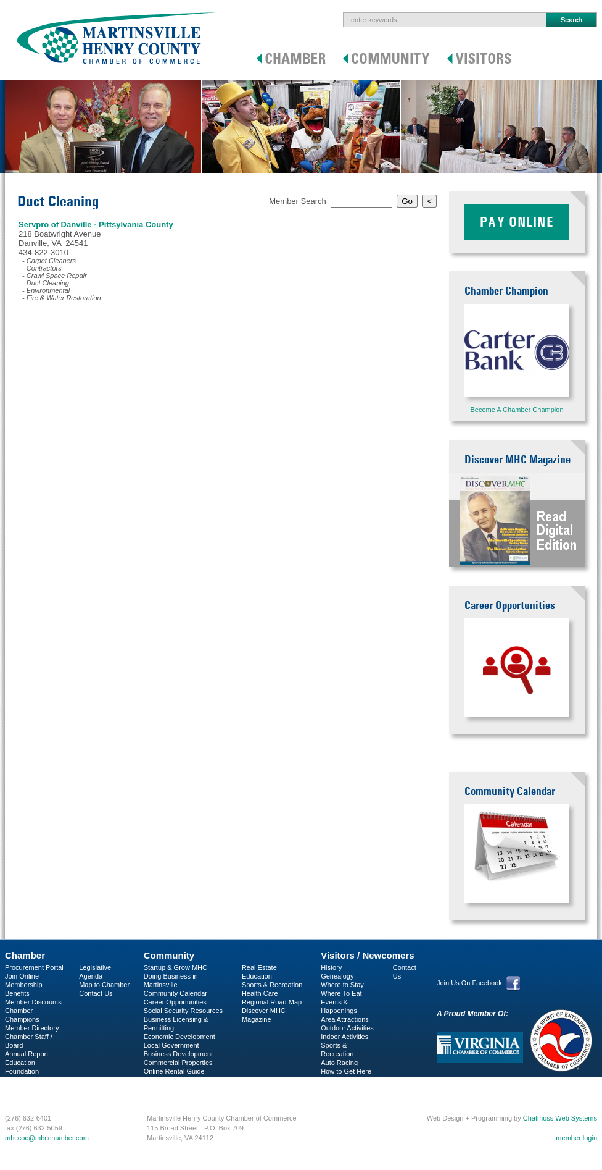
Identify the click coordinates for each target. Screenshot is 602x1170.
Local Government (171, 1045)
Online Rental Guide (174, 1071)
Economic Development (179, 1036)
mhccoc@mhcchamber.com (47, 1138)
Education (257, 976)
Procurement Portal (34, 967)
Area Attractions (345, 1019)
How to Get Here (346, 1071)
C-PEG (16, 1080)
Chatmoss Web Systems (560, 1118)
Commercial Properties (178, 1062)
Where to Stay (342, 984)
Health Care (260, 993)
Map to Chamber (104, 984)
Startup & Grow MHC (175, 967)
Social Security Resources (183, 1010)
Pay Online (517, 221)
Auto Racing (339, 1062)
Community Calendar (175, 993)
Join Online (22, 976)
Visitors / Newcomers (367, 955)
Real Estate (259, 967)
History (331, 967)
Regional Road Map (272, 1002)
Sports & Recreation (272, 984)
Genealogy (337, 976)
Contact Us (95, 993)
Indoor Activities (344, 1036)
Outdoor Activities (347, 1028)
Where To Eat (341, 993)
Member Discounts (33, 1002)
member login (576, 1138)
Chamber (25, 955)
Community (169, 955)
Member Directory (32, 1028)
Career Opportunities (175, 1002)
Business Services (32, 1088)
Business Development (178, 1054)
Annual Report (26, 1054)
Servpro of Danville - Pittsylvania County (96, 224)
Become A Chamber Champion (516, 409)
